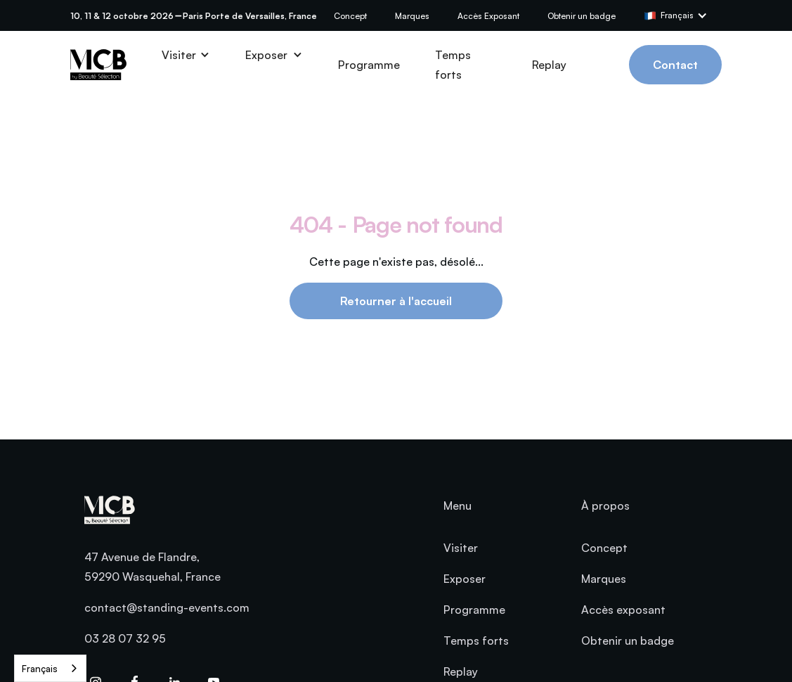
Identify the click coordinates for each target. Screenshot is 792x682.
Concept (350, 16)
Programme (369, 65)
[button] (683, 15)
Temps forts (453, 65)
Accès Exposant (488, 16)
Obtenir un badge (581, 16)
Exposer (464, 579)
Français (40, 668)
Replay (549, 65)
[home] (98, 64)
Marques (412, 16)
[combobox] (50, 668)
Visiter (460, 548)
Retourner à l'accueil (396, 301)
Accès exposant (623, 610)
